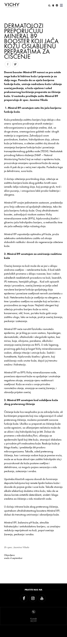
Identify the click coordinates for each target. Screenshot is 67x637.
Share (8, 64)
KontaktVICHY (33, 616)
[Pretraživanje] (49, 5)
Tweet (15, 64)
